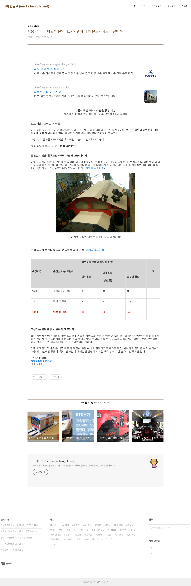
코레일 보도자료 (95, 168)
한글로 (99, 534)
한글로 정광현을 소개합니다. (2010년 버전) (20, 531)
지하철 (85, 530)
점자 (62, 530)
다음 (53, 530)
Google (119, 534)
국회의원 (55, 539)
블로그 (76, 525)
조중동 (79, 534)
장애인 (99, 525)
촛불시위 (90, 539)
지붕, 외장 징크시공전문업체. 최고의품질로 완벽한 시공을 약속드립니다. (75, 96)
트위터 (135, 530)
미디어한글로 (98, 530)
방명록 (184, 6)
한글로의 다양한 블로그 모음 (13, 550)
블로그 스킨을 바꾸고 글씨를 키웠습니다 (18, 537)
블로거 (68, 534)
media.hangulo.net (41, 361)
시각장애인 (68, 539)
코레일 (110, 539)
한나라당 (132, 534)
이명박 (124, 530)
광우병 (130, 525)
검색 (187, 528)
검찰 (80, 539)
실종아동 (88, 525)
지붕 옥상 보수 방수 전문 (50, 69)
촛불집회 (113, 530)
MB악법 (54, 525)
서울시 (66, 525)
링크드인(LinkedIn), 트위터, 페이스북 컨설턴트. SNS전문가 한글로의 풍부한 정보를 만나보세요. (74, 465)
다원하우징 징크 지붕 (47, 92)
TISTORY (96, 582)
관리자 (106, 582)
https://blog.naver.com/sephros (49, 87)
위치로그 (171, 6)
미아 (100, 539)
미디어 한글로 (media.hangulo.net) (25, 6)
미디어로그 (156, 6)
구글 (109, 525)
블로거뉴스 (73, 530)
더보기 (52, 545)
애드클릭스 (56, 534)
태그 (143, 6)
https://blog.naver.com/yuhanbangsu (52, 64)
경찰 (109, 534)
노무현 (89, 534)
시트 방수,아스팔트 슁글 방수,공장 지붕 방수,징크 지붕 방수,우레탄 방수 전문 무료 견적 (83, 73)
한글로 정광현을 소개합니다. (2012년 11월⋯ (20, 525)
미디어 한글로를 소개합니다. (13, 543)
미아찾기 (119, 525)
